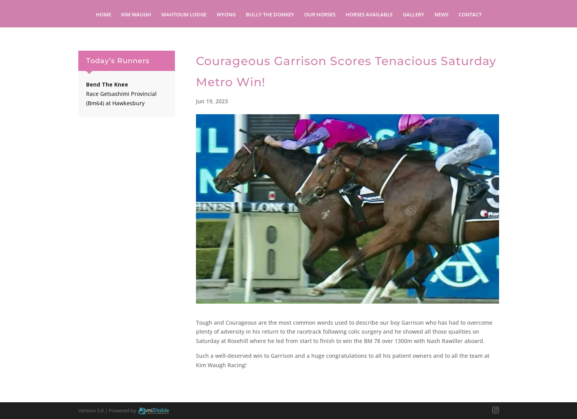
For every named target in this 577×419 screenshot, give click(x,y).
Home (103, 15)
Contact (470, 15)
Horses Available (369, 15)
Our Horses (319, 15)
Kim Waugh (136, 15)
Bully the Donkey (270, 15)
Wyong (226, 15)
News (441, 15)
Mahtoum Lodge (183, 15)
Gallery (413, 15)
